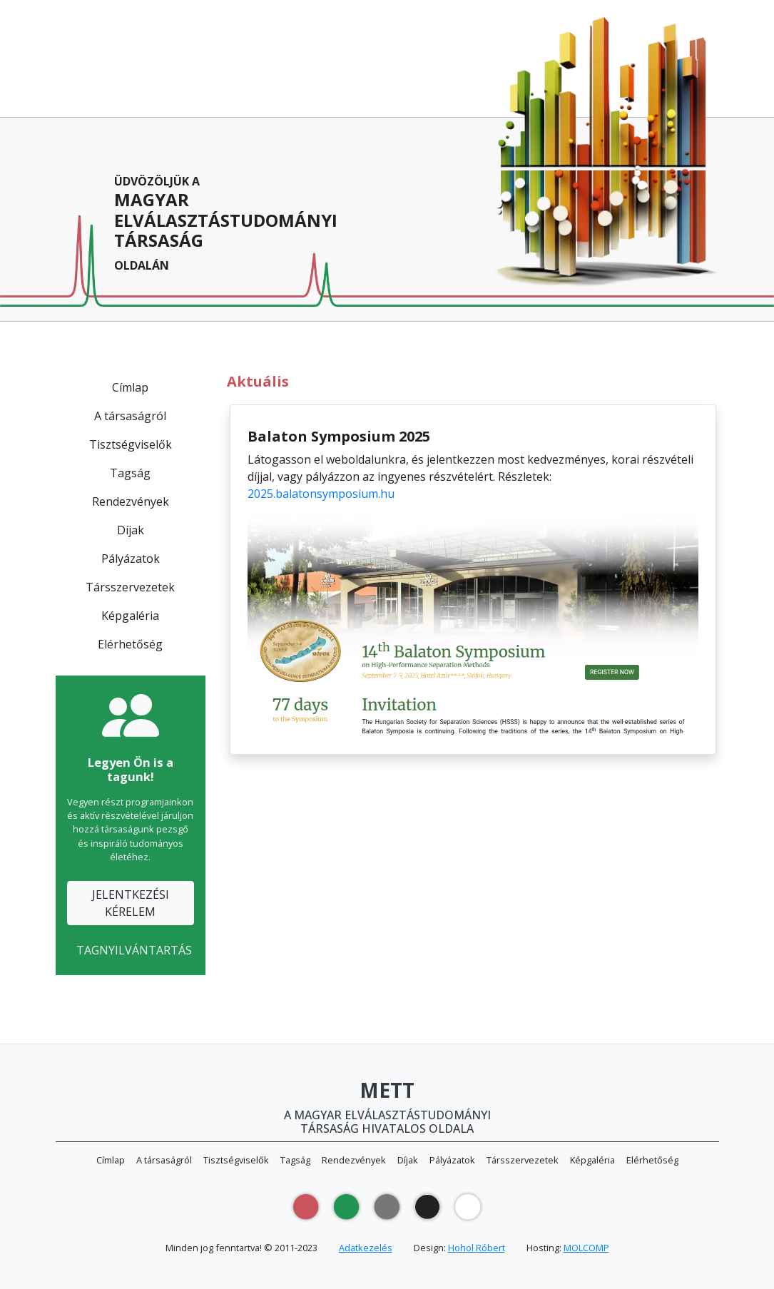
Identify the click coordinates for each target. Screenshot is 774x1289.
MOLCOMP (586, 1247)
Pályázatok (130, 558)
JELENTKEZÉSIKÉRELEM (130, 903)
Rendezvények (130, 501)
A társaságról (130, 416)
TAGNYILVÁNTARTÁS (134, 950)
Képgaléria (130, 615)
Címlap (130, 387)
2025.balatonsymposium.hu (321, 493)
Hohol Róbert (476, 1247)
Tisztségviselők (130, 444)
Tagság (130, 473)
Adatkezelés (365, 1247)
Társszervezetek (130, 587)
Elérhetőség (130, 644)
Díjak (130, 530)
